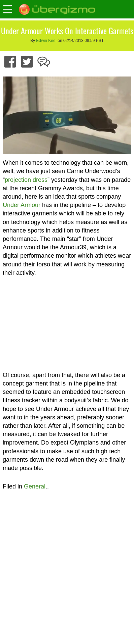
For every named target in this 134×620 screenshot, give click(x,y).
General (34, 486)
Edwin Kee (45, 40)
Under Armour (21, 205)
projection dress (26, 179)
